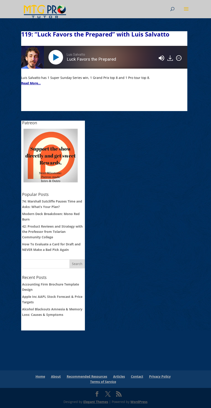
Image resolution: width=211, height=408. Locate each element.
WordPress (138, 402)
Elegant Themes (95, 402)
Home (40, 376)
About (56, 376)
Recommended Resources (87, 376)
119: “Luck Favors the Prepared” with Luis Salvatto (95, 34)
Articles (119, 376)
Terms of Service (103, 381)
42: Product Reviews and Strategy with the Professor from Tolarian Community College (52, 231)
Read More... (31, 83)
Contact (137, 376)
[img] (179, 58)
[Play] (56, 57)
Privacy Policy (160, 376)
